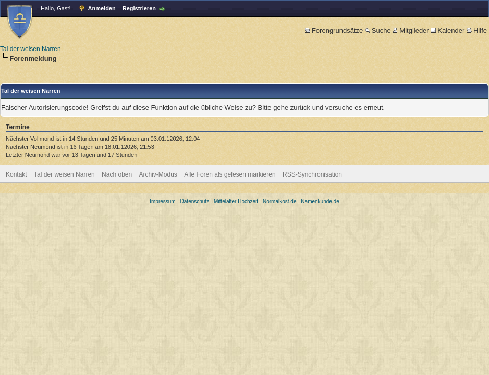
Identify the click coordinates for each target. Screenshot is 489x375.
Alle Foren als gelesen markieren (229, 174)
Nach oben (117, 174)
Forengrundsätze (334, 30)
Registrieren (139, 8)
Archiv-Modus (158, 174)
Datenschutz (195, 201)
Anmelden (102, 8)
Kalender (447, 30)
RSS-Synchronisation (312, 174)
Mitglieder (411, 30)
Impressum (162, 201)
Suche (378, 30)
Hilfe (477, 30)
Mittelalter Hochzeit (236, 201)
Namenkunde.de (320, 201)
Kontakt (16, 174)
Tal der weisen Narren (30, 49)
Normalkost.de (279, 201)
